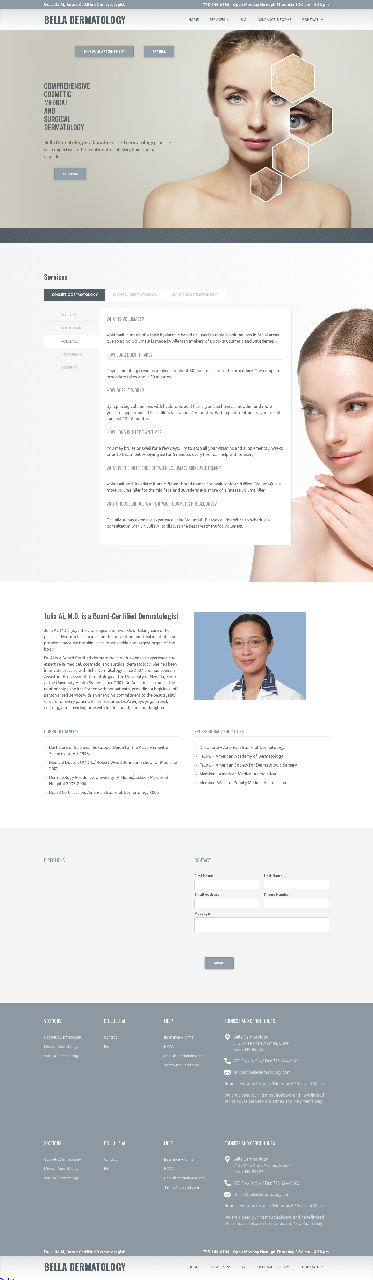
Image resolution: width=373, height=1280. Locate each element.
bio (244, 20)
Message (202, 911)
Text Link (7, 1277)
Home (194, 20)
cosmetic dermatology (62, 1035)
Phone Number (277, 892)
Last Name (273, 873)
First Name (203, 873)
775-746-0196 (216, 4)
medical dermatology (61, 1044)
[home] (85, 19)
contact (110, 1035)
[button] (219, 19)
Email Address (206, 892)
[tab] (76, 293)
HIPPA (169, 1044)
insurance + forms (178, 1035)
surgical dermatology (61, 1053)
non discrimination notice (184, 1053)
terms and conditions (182, 1063)
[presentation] (233, 943)
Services (70, 173)
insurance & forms (274, 20)
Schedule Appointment (104, 51)
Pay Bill (159, 51)
